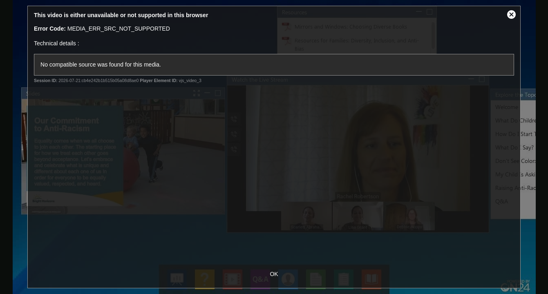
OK (274, 274)
